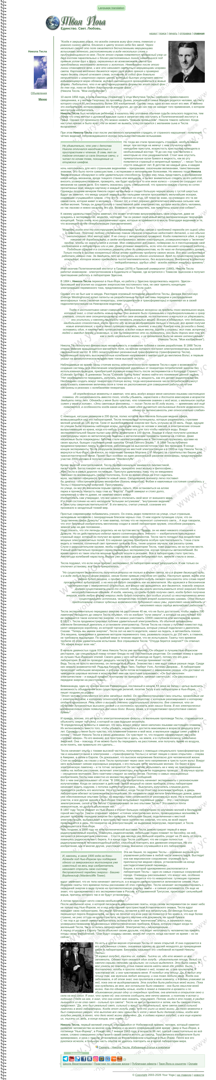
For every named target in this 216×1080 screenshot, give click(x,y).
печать (173, 33)
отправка (185, 33)
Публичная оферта (144, 1063)
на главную (184, 1075)
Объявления (39, 93)
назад (153, 33)
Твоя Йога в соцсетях (172, 1063)
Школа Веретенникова (77, 1063)
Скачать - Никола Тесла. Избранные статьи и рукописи (134, 1047)
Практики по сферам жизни (112, 1063)
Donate (192, 1063)
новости (199, 1075)
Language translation (111, 8)
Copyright (141, 1075)
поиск (162, 33)
